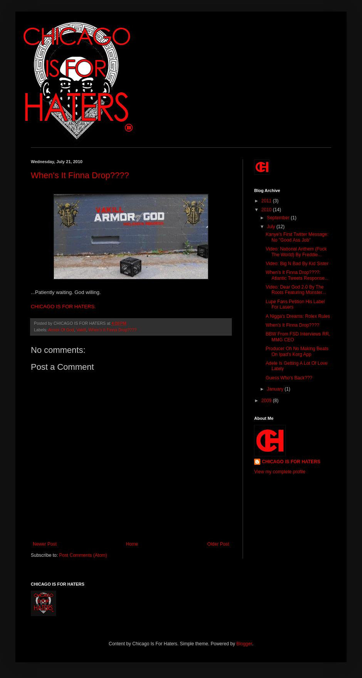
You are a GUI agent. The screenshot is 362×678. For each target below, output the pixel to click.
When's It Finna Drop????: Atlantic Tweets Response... (297, 275)
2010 (267, 209)
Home (132, 544)
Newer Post (45, 544)
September (279, 217)
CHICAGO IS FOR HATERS (291, 461)
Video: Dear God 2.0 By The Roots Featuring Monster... (296, 289)
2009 (267, 400)
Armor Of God (61, 329)
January (276, 389)
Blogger (244, 643)
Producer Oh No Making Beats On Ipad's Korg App (297, 351)
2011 (267, 201)
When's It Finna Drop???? (80, 175)
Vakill (81, 329)
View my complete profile (279, 471)
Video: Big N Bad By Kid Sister (297, 263)
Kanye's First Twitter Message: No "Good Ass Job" (297, 237)
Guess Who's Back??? (289, 378)
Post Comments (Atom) (83, 555)
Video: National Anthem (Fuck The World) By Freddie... (296, 251)
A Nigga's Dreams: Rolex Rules (298, 316)
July (272, 226)
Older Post (218, 544)
